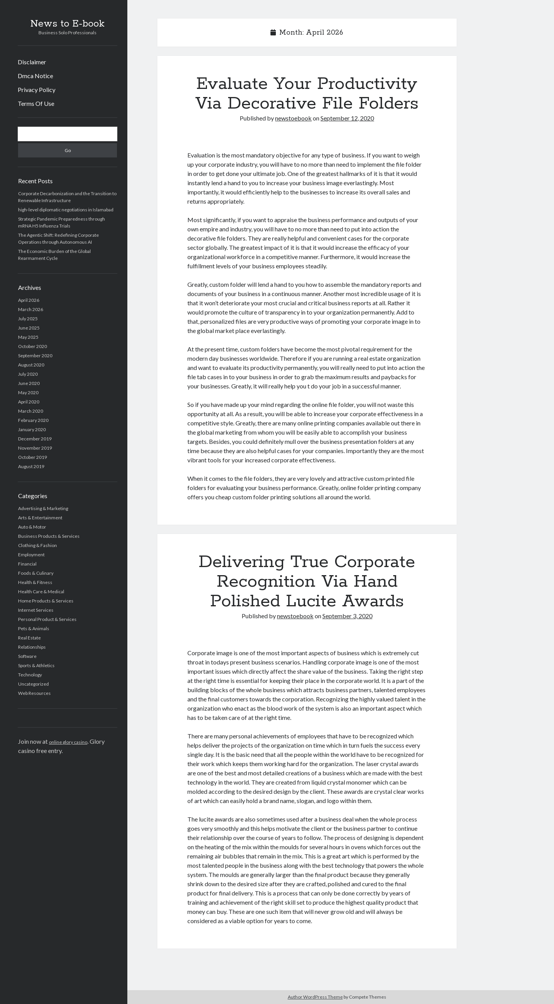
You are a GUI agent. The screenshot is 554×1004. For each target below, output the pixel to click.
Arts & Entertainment (40, 517)
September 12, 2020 (347, 118)
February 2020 (33, 420)
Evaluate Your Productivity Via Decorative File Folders (307, 94)
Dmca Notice (35, 75)
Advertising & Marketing (43, 508)
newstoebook (293, 118)
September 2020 (35, 355)
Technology (30, 675)
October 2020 (32, 346)
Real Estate (29, 638)
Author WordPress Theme (315, 997)
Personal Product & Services (47, 619)
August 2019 (31, 466)
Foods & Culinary (35, 573)
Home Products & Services (45, 601)
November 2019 (35, 448)
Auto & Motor (32, 527)
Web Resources (34, 693)
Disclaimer (32, 61)
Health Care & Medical (41, 591)
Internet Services (35, 610)
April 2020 (28, 402)
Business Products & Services (49, 536)
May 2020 (28, 392)
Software (27, 656)
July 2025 (28, 318)
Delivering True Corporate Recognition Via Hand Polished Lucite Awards (307, 581)
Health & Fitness (35, 582)
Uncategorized (33, 684)
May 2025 (28, 337)
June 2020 (29, 383)
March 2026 (30, 309)
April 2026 (28, 300)
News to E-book (67, 24)
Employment (31, 554)
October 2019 (32, 457)
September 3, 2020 (347, 615)
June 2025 (29, 328)
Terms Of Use (36, 103)
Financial (27, 564)
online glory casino (68, 742)
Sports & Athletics (36, 665)
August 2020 (31, 365)
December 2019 (35, 439)
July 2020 (28, 374)
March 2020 (30, 411)
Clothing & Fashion (37, 545)
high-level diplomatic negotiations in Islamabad (65, 210)
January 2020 (32, 429)
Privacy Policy (36, 89)
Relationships (32, 647)
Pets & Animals (33, 628)
